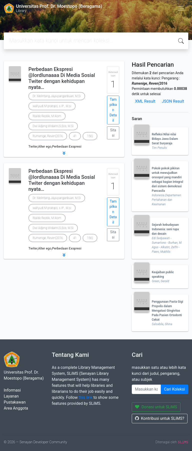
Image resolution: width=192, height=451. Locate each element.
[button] (64, 153)
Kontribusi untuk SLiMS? (159, 418)
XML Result (145, 101)
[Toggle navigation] (181, 8)
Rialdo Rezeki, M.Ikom (47, 116)
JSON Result (173, 101)
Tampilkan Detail (113, 109)
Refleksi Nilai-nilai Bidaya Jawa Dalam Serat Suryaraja (165, 139)
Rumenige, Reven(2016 (48, 136)
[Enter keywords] (146, 389)
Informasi (12, 390)
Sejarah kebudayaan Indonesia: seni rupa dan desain (165, 229)
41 (74, 136)
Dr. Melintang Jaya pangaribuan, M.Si (57, 96)
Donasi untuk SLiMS (156, 407)
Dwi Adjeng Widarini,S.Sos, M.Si (53, 126)
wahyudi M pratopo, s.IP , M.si (52, 106)
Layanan (11, 396)
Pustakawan (15, 402)
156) (90, 136)
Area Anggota (16, 408)
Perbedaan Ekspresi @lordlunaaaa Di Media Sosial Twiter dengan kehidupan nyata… (61, 78)
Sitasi (113, 132)
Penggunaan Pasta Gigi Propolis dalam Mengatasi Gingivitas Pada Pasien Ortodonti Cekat (167, 310)
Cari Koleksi (174, 389)
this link (85, 397)
